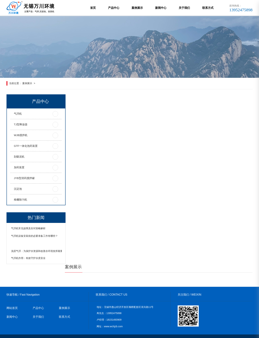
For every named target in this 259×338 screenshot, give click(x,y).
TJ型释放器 (20, 124)
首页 (93, 7)
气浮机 (18, 113)
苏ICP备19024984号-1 (122, 332)
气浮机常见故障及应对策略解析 (28, 228)
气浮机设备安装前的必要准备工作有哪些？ (34, 243)
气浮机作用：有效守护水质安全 (28, 265)
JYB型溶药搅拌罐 (24, 178)
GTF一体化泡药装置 (26, 146)
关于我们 (184, 7)
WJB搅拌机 (20, 135)
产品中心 (113, 7)
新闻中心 (160, 7)
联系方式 (207, 7)
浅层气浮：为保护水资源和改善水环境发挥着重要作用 (40, 258)
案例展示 (137, 7)
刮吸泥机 (19, 156)
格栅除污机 (20, 199)
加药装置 (19, 167)
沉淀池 (18, 188)
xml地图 (91, 332)
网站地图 (103, 332)
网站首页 (12, 301)
